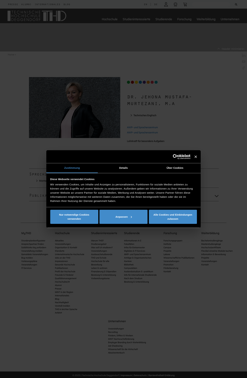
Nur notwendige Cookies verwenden (74, 216)
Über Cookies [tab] (175, 167)
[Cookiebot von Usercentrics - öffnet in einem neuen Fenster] (175, 156)
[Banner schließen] (196, 157)
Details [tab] (123, 167)
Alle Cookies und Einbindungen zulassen (173, 216)
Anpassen (123, 216)
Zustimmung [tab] (72, 167)
